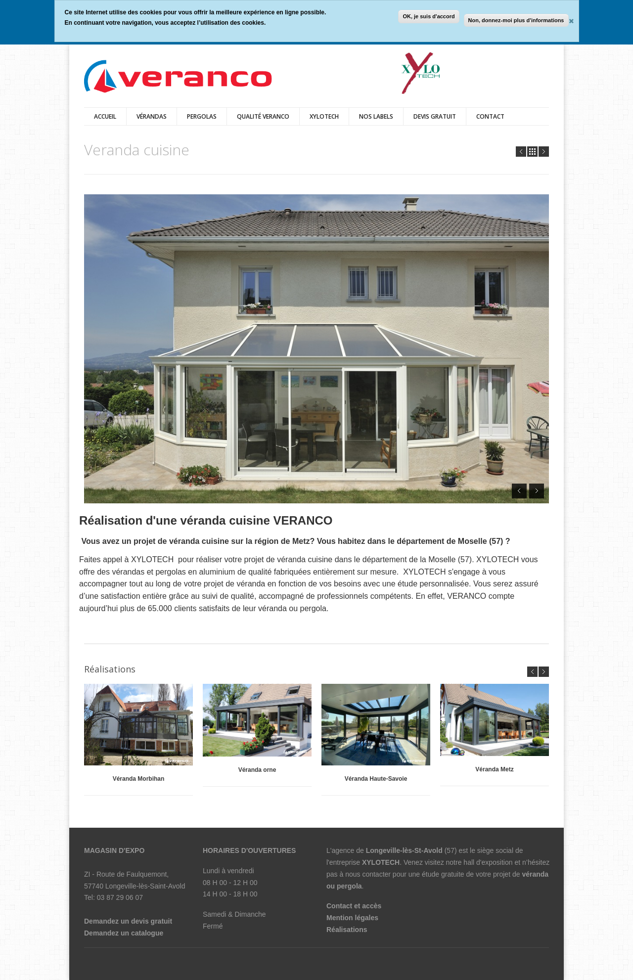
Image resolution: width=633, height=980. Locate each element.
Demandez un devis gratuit (128, 921)
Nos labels (376, 116)
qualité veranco (263, 116)
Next (544, 151)
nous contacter (368, 874)
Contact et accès (353, 906)
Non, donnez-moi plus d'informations (516, 20)
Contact (490, 116)
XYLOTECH (324, 116)
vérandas (151, 116)
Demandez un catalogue (123, 933)
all (532, 151)
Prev (521, 151)
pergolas (202, 116)
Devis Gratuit (434, 116)
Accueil (105, 116)
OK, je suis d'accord (428, 16)
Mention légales (352, 918)
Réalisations (346, 930)
